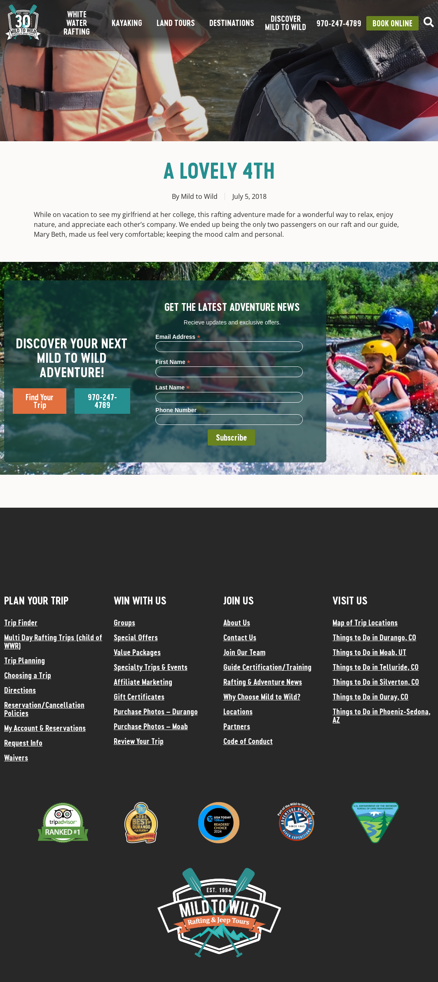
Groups (124, 622)
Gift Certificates (139, 696)
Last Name (172, 387)
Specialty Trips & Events (150, 667)
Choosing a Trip (27, 675)
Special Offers (136, 637)
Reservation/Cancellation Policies (44, 709)
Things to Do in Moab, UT (369, 652)
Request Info (23, 742)
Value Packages (137, 652)
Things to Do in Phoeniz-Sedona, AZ (381, 715)
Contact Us (239, 637)
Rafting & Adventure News (262, 681)
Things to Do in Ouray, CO (370, 696)
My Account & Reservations (45, 727)
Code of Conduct (248, 741)
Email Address (177, 336)
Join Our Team (244, 652)
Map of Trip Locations (365, 622)
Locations (238, 711)
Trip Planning (24, 660)
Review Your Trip (139, 741)
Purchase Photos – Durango (156, 711)
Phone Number (176, 410)
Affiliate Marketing (143, 681)
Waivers (16, 757)
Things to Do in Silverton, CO (376, 681)
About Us (236, 622)
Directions (20, 690)
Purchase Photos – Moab (151, 726)
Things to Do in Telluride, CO (376, 667)
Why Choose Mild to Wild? (261, 696)
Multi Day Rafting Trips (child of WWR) (53, 641)
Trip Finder (20, 622)
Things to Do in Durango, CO (374, 637)
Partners (236, 726)
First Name (172, 361)
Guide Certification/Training (267, 667)
